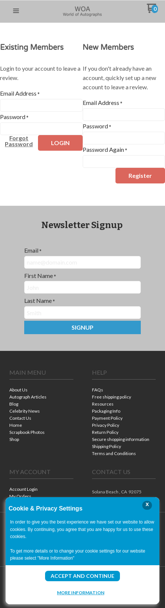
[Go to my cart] (152, 11)
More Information (80, 592)
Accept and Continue (82, 576)
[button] (16, 11)
